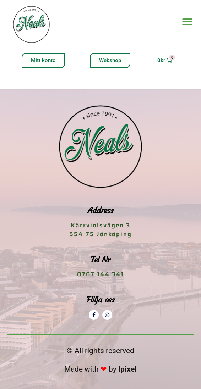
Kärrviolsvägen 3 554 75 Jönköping (100, 230)
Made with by (100, 369)
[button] (187, 22)
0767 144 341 (100, 274)
